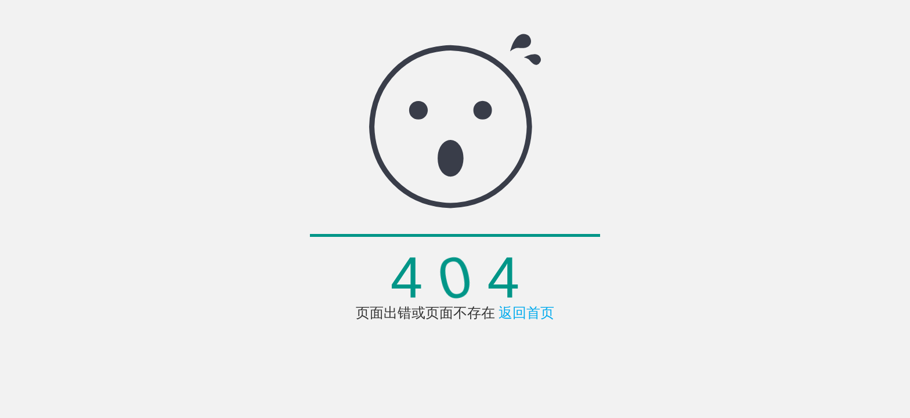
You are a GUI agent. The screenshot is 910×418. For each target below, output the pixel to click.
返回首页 (526, 312)
